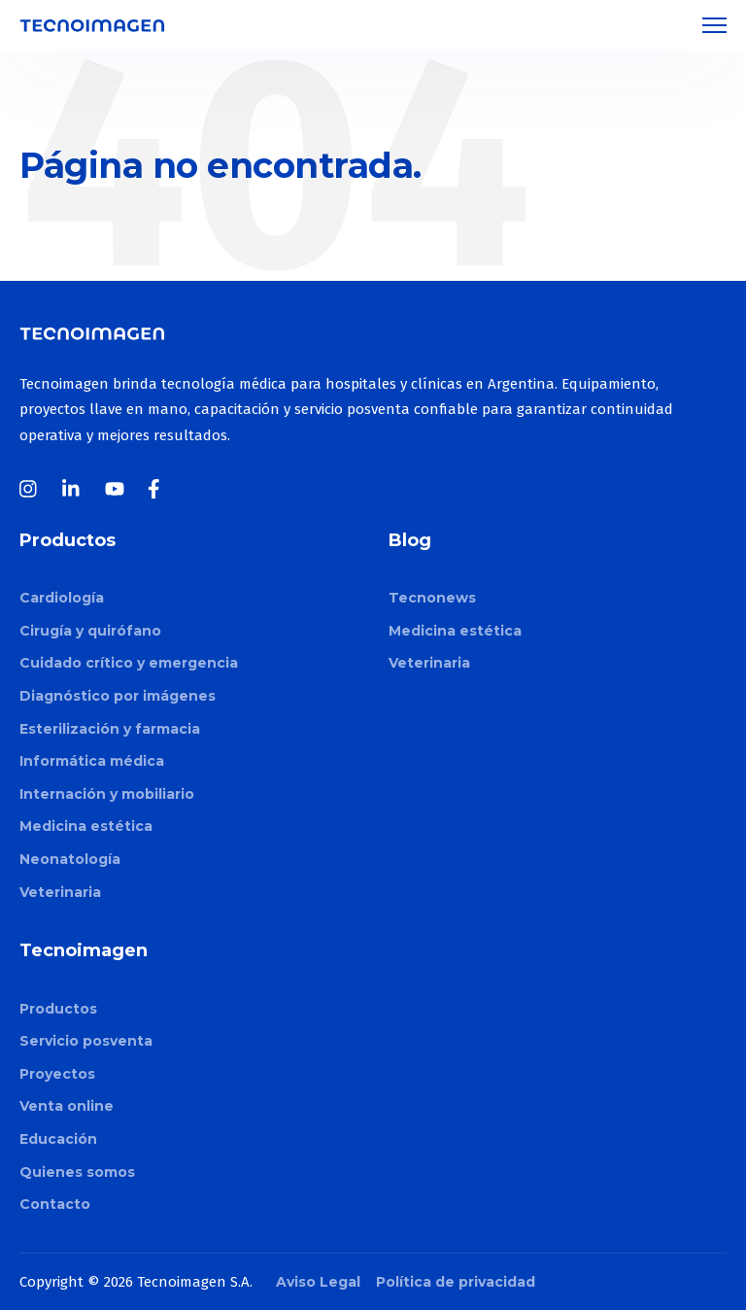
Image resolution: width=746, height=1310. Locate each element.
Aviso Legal (318, 1282)
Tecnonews (432, 597)
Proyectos (57, 1074)
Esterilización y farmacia (109, 729)
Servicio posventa (86, 1041)
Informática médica (91, 761)
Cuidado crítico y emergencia (128, 663)
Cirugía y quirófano (90, 630)
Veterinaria (60, 892)
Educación (58, 1139)
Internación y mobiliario (106, 794)
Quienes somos (77, 1172)
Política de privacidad (455, 1282)
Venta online (66, 1106)
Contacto (54, 1204)
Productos (58, 1008)
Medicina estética (86, 826)
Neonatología (69, 859)
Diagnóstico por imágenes (117, 696)
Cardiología (61, 597)
